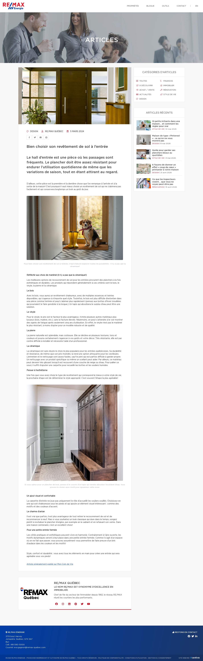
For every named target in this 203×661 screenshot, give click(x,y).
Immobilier (167, 86)
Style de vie (168, 95)
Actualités (143, 95)
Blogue (150, 6)
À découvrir (144, 86)
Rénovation (168, 90)
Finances (166, 81)
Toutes (141, 81)
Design (32, 131)
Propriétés (133, 6)
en (196, 6)
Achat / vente (145, 90)
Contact (181, 6)
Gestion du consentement (159, 658)
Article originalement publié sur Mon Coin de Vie (50, 564)
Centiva (195, 658)
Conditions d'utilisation (135, 658)
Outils (165, 6)
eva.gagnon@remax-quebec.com (30, 647)
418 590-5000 (18, 645)
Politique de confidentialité (111, 658)
